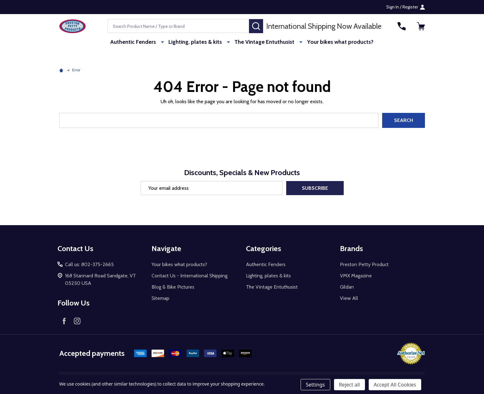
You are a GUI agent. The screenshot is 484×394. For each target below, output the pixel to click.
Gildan (347, 287)
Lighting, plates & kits (196, 42)
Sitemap (160, 298)
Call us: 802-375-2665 (89, 264)
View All (349, 298)
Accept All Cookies (395, 384)
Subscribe (315, 188)
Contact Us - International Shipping (189, 276)
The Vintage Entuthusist (263, 42)
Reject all (349, 384)
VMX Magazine (356, 276)
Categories (263, 248)
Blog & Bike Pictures (173, 287)
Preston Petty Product (364, 264)
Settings (315, 384)
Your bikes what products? (336, 42)
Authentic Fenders (137, 42)
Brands (351, 248)
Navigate (166, 248)
